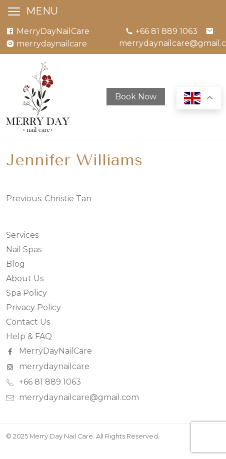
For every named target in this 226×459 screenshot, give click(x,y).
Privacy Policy (33, 307)
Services (22, 235)
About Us (25, 278)
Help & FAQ (29, 336)
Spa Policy (26, 293)
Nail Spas (24, 249)
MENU (42, 11)
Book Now (135, 96)
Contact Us (28, 322)
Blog (15, 264)
